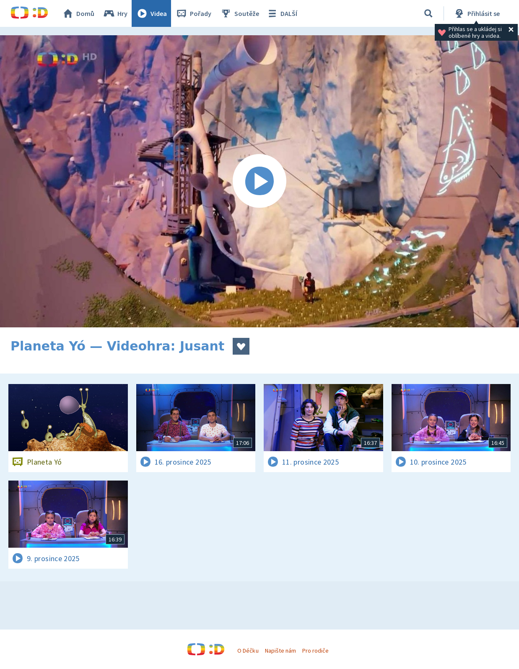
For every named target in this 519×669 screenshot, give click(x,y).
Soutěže (239, 13)
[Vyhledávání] (428, 13)
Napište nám (280, 650)
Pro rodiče (315, 650)
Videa (151, 13)
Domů (78, 13)
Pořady (193, 13)
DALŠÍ (281, 13)
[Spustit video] (259, 181)
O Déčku (247, 650)
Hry (115, 13)
